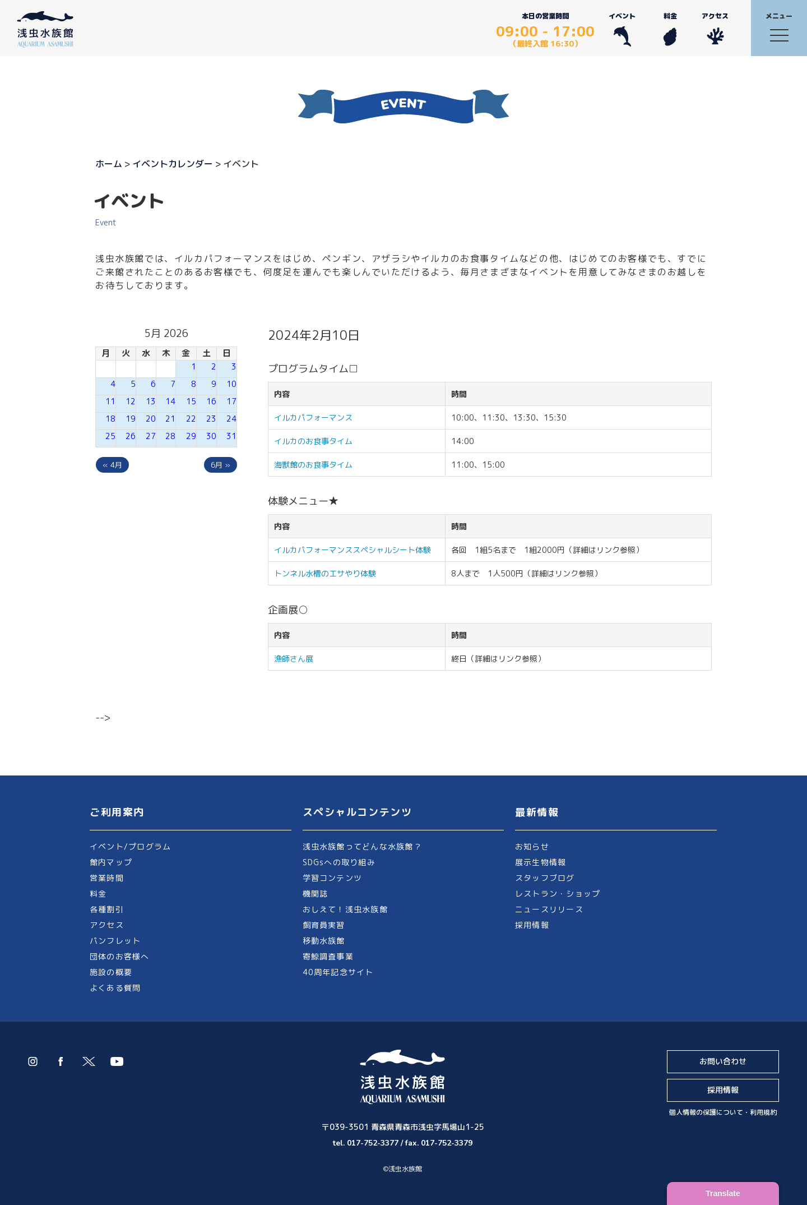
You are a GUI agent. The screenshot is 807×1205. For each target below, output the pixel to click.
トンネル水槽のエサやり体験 (325, 573)
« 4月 (112, 465)
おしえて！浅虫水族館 (345, 909)
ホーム (108, 164)
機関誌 (315, 893)
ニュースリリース (549, 909)
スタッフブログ (545, 877)
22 (191, 418)
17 (231, 401)
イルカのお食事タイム (313, 441)
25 (110, 436)
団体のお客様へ (120, 956)
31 (231, 436)
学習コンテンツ (333, 877)
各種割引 (107, 909)
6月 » (220, 465)
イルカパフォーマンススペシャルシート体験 (352, 549)
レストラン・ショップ (557, 893)
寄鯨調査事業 (328, 956)
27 (151, 436)
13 (151, 401)
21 (170, 418)
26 (131, 436)
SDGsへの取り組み (339, 862)
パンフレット (115, 940)
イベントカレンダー (172, 164)
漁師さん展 (293, 658)
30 (211, 436)
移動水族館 (324, 940)
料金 (670, 29)
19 (131, 418)
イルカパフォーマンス (317, 417)
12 (131, 401)
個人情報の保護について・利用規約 (723, 1112)
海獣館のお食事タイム (313, 464)
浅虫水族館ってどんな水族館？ (362, 846)
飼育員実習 (324, 925)
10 (231, 383)
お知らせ (532, 846)
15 (191, 401)
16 (211, 401)
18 (110, 418)
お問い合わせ (722, 1061)
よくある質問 (115, 987)
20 (151, 418)
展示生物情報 (540, 862)
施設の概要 (111, 972)
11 (110, 401)
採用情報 (532, 925)
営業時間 (107, 877)
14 (170, 401)
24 (231, 418)
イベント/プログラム (130, 846)
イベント (622, 29)
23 (211, 418)
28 (170, 436)
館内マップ (111, 862)
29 (191, 436)
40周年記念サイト (338, 972)
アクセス (715, 29)
